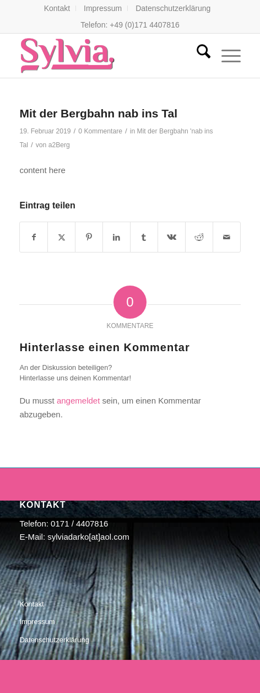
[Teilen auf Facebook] (33, 237)
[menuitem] (57, 8)
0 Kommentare (100, 131)
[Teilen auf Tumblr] (144, 237)
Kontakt (57, 8)
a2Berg (59, 145)
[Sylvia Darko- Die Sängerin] (107, 56)
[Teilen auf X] (61, 237)
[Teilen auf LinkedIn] (116, 237)
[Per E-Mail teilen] (226, 237)
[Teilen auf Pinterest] (88, 237)
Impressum (103, 8)
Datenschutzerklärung (173, 8)
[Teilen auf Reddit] (199, 237)
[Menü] (225, 56)
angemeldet (78, 400)
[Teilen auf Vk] (171, 237)
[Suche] (198, 56)
